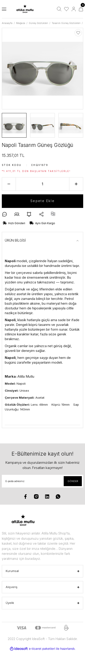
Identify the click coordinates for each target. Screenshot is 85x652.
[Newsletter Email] (42, 481)
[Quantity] (42, 184)
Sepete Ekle (42, 201)
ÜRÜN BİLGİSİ (15, 240)
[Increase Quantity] (76, 184)
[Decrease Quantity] (9, 184)
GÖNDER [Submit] (73, 481)
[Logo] (25, 9)
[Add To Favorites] (78, 32)
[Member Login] (73, 9)
